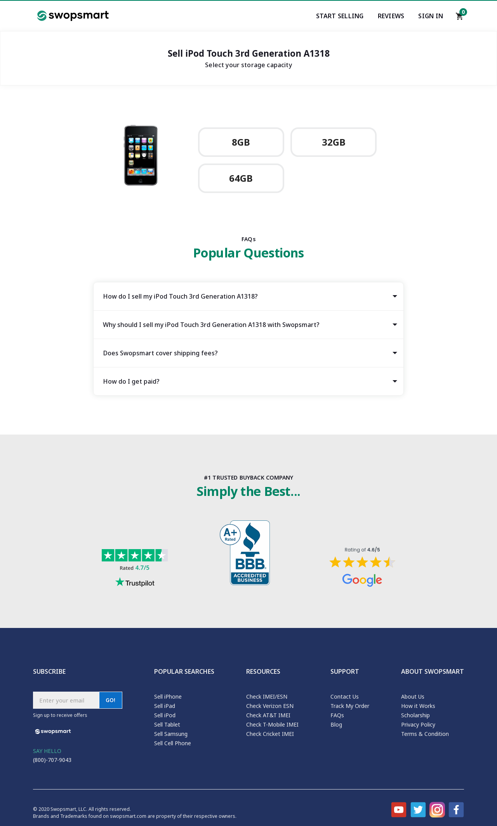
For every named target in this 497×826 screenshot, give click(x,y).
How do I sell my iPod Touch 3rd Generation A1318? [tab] (180, 296)
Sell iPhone (168, 696)
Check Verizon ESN (270, 706)
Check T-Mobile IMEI (272, 724)
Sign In (430, 16)
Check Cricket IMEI (270, 734)
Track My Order (349, 706)
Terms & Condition (425, 734)
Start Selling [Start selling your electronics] (340, 16)
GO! (111, 700)
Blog (336, 724)
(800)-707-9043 (52, 760)
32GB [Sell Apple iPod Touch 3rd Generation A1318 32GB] (334, 142)
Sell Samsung (171, 734)
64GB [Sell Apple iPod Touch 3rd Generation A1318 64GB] (241, 178)
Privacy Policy (418, 724)
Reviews (391, 16)
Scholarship (415, 715)
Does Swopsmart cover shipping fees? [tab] (160, 353)
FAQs (337, 715)
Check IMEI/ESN (266, 696)
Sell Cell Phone (172, 743)
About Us (412, 696)
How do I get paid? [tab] (131, 381)
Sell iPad (164, 706)
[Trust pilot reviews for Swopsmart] (135, 569)
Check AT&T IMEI (268, 715)
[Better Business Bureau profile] (248, 554)
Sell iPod (165, 715)
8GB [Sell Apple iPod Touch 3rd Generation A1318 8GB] (241, 142)
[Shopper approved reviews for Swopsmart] (362, 567)
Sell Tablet (167, 724)
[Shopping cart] (459, 18)
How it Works (418, 706)
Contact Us (344, 696)
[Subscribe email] (66, 700)
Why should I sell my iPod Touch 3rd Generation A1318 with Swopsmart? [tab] (211, 324)
